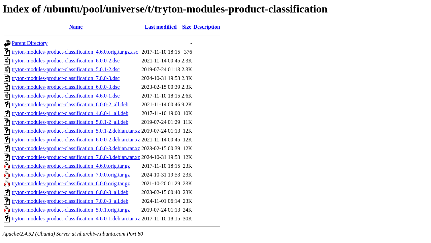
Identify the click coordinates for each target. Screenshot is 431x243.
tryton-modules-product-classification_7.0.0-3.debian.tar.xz (76, 157)
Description (206, 27)
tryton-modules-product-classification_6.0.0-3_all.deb (70, 192)
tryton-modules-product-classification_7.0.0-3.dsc (66, 78)
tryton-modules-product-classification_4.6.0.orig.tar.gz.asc (75, 52)
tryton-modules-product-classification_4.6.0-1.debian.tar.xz (76, 218)
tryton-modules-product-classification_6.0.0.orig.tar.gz (71, 183)
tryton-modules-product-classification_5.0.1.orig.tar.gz (71, 210)
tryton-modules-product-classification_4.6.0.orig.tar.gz (71, 166)
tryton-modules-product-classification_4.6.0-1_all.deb (70, 113)
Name (75, 27)
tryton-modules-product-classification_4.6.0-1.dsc (66, 96)
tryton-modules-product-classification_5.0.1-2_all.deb (70, 122)
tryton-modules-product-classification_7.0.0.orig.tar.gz (71, 175)
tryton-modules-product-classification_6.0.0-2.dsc (66, 60)
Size (187, 27)
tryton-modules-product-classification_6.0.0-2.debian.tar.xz (76, 139)
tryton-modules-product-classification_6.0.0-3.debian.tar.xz (76, 148)
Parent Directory (29, 43)
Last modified (161, 27)
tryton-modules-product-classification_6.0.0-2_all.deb (70, 104)
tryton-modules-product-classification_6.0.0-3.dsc (66, 87)
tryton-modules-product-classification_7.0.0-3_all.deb (70, 201)
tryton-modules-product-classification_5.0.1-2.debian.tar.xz (76, 131)
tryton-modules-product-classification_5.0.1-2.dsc (66, 69)
